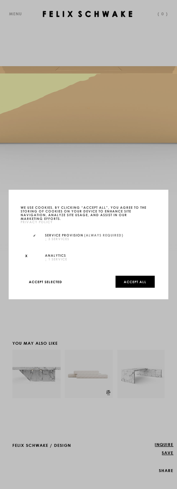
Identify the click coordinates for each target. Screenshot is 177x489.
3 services (57, 238)
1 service (56, 258)
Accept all (135, 281)
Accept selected (45, 281)
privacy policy (37, 221)
